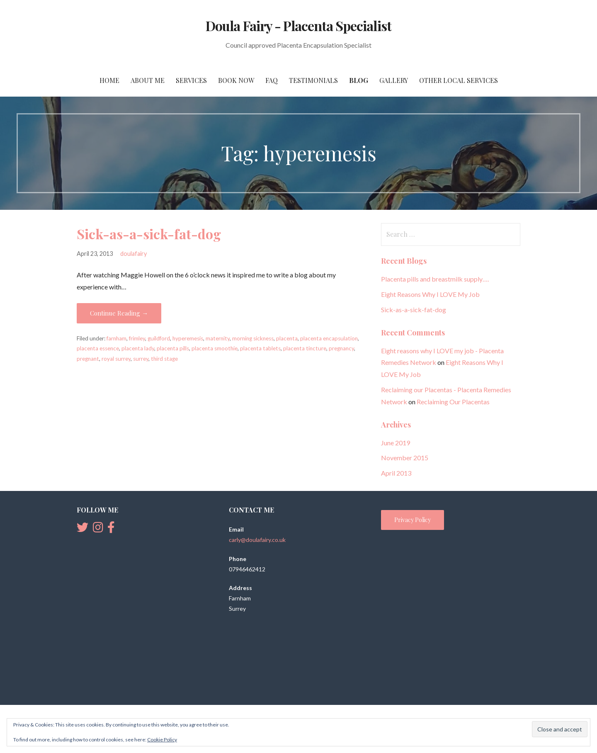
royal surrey (116, 358)
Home (109, 80)
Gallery (393, 80)
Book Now (236, 80)
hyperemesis (187, 338)
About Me (148, 80)
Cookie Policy (162, 739)
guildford (159, 338)
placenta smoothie (215, 348)
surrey (140, 358)
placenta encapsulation (329, 338)
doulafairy (133, 253)
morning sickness (253, 338)
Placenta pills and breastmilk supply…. (435, 279)
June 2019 (395, 443)
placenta (287, 338)
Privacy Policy (412, 520)
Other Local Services (458, 80)
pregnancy (341, 348)
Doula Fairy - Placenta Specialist (298, 25)
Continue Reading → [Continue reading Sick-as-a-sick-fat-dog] (119, 313)
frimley (137, 338)
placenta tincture (304, 348)
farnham (116, 338)
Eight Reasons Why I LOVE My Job (430, 294)
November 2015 (404, 458)
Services (191, 80)
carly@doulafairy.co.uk (257, 539)
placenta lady (137, 348)
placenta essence (98, 348)
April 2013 (396, 473)
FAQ (271, 80)
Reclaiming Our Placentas (453, 402)
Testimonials (313, 80)
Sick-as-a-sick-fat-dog (149, 234)
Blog (358, 80)
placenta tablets (260, 348)
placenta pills (173, 348)
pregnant (88, 358)
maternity (218, 338)
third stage (164, 358)
